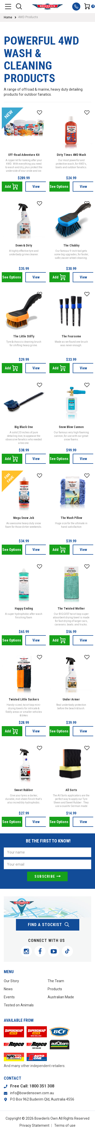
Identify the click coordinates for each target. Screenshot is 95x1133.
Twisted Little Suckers (24, 699)
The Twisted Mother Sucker (71, 611)
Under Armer (71, 699)
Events (9, 997)
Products (55, 989)
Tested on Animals (19, 1005)
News (8, 989)
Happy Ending (24, 608)
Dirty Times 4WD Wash (71, 155)
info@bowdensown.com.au (32, 1093)
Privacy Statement (34, 1125)
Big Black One (23, 427)
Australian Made (61, 997)
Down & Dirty (23, 245)
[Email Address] (47, 864)
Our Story (11, 981)
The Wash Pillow (71, 518)
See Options (59, 187)
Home (8, 17)
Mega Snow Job (23, 518)
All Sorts (71, 790)
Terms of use (64, 1125)
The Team (56, 981)
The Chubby (71, 245)
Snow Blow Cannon (71, 427)
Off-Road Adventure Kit (24, 155)
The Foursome (71, 336)
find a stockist (49, 924)
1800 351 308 (41, 1086)
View (36, 187)
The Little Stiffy (23, 336)
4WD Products (28, 17)
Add (11, 187)
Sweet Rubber (23, 790)
